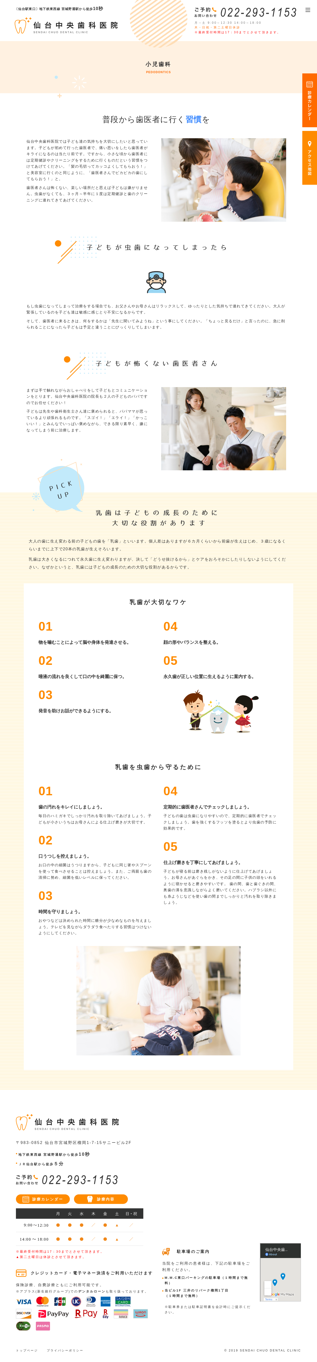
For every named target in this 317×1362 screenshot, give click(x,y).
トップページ (27, 1350)
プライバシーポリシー (65, 1350)
